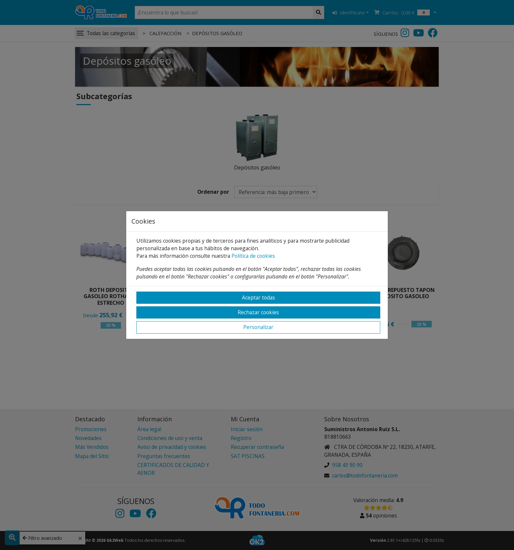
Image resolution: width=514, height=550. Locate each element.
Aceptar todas (258, 297)
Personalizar (258, 327)
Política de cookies (253, 255)
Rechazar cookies (258, 312)
